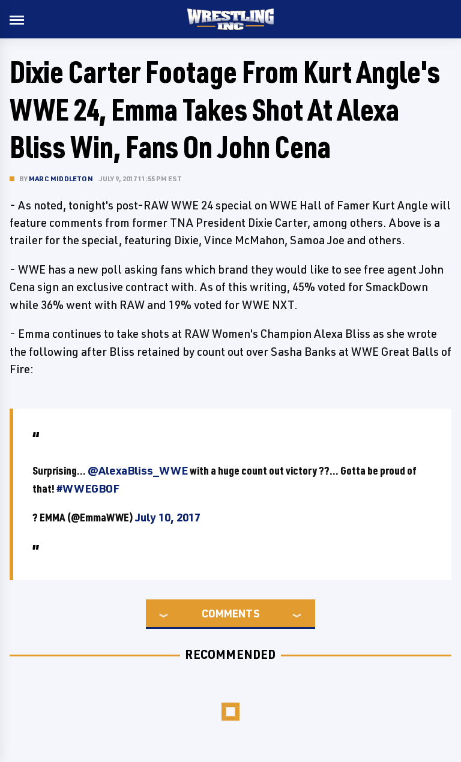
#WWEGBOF (87, 488)
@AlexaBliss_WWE (138, 470)
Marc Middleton (61, 178)
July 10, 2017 (167, 517)
